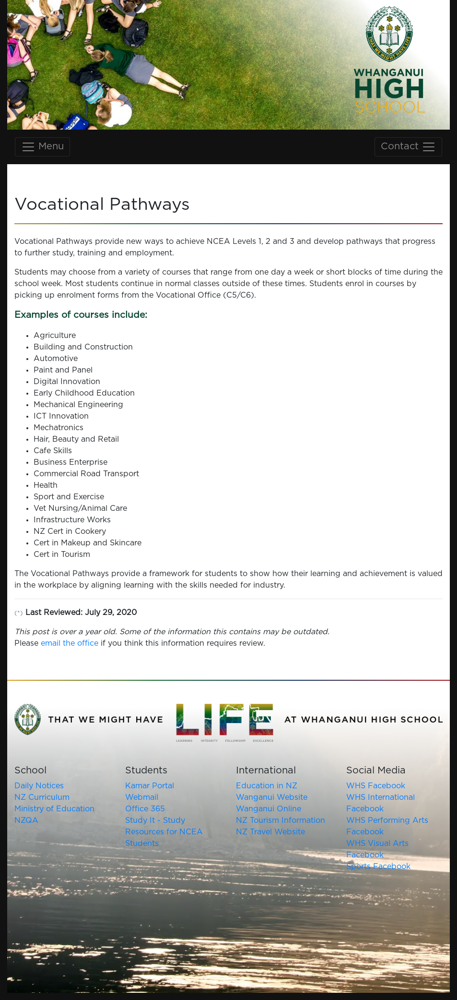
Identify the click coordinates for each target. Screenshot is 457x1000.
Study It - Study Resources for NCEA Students (164, 832)
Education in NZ (266, 786)
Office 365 (145, 809)
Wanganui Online (268, 809)
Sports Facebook (378, 866)
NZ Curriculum (42, 797)
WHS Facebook (375, 786)
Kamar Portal (149, 786)
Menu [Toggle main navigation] (42, 147)
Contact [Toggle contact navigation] (408, 147)
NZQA (26, 820)
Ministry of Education (54, 809)
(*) (18, 613)
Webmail (141, 797)
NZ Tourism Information (280, 820)
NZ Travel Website (270, 832)
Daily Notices (39, 786)
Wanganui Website (271, 797)
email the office (69, 643)
